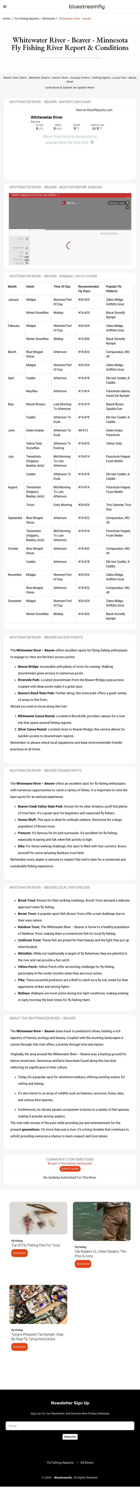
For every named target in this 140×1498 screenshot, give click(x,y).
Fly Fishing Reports (26, 18)
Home (6, 18)
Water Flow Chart (15, 77)
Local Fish (119, 77)
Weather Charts (39, 77)
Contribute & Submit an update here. (70, 87)
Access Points (80, 77)
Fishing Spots (101, 77)
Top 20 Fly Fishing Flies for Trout (35, 1245)
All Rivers (86, 1462)
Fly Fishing (17, 1240)
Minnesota (48, 18)
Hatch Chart (60, 77)
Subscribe (70, 1436)
